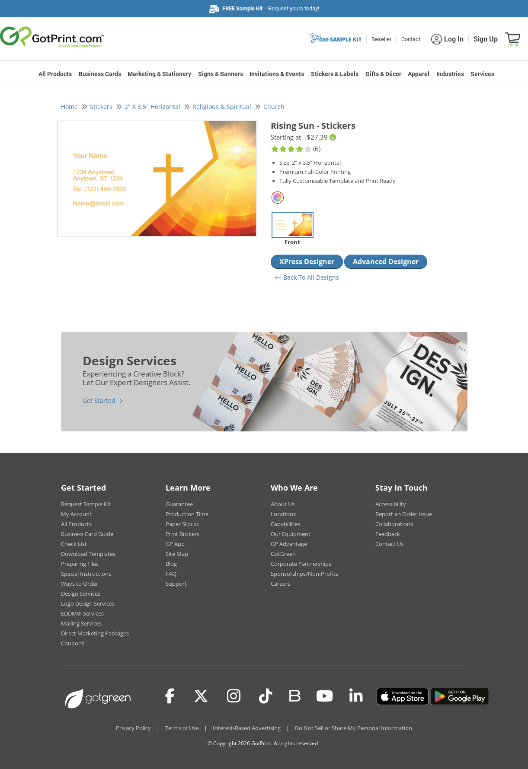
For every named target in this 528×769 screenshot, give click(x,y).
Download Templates (88, 554)
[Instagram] (234, 696)
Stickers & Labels (334, 73)
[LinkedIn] (356, 696)
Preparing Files (80, 564)
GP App (175, 544)
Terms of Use (181, 728)
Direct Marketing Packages (95, 633)
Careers (280, 583)
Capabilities (285, 524)
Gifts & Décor (383, 73)
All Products (55, 73)
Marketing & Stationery (159, 73)
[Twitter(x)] (201, 696)
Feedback (387, 534)
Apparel (418, 73)
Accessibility (390, 504)
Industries (450, 73)
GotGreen (283, 554)
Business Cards (100, 73)
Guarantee (179, 504)
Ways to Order (79, 583)
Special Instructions (86, 574)
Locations (283, 514)
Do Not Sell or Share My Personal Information (353, 728)
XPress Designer (306, 261)
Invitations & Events (277, 73)
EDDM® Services (82, 613)
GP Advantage (289, 544)
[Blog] (294, 695)
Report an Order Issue (403, 514)
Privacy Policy (133, 728)
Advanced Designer (386, 261)
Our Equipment (290, 534)
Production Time (187, 514)
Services (482, 73)
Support (176, 583)
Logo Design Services (88, 603)
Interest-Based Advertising (247, 728)
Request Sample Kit (86, 504)
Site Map (177, 554)
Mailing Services (81, 623)
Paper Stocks (182, 524)
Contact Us (389, 544)
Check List (74, 544)
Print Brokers (182, 534)
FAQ (171, 574)
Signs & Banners (220, 73)
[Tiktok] (266, 696)
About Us (282, 504)
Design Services (80, 593)
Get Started (99, 400)
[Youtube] (324, 696)
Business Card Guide (87, 534)
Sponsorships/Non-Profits (304, 574)
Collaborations (394, 524)
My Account (76, 514)
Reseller (381, 39)
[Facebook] (170, 696)
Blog (171, 564)
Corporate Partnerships (301, 564)
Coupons (72, 643)
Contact (410, 39)
